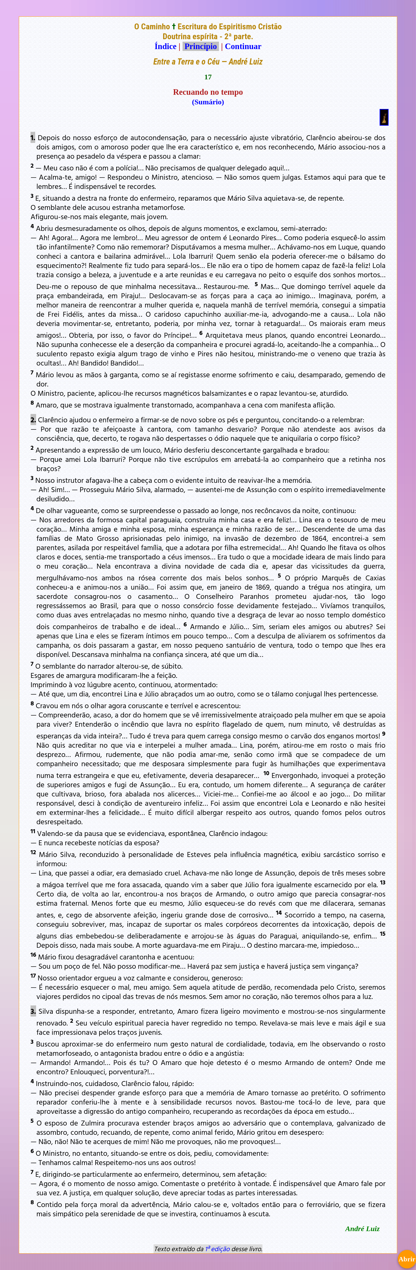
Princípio (201, 46)
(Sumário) (208, 102)
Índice (165, 46)
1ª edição (217, 1249)
